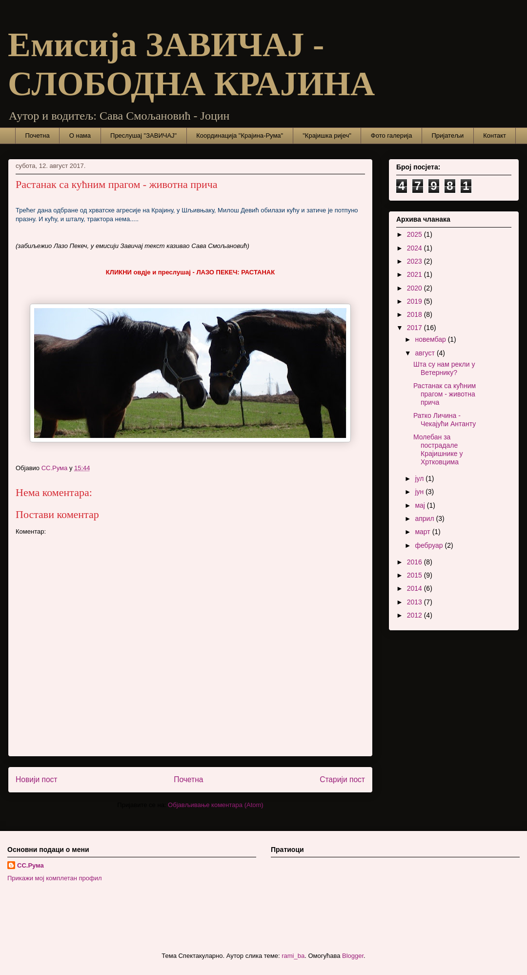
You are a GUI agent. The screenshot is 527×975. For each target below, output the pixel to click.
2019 (415, 301)
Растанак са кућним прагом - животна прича (444, 394)
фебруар (430, 545)
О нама (80, 135)
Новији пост (37, 779)
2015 (415, 575)
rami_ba (293, 955)
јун (420, 492)
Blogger (353, 955)
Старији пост (342, 779)
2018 (415, 314)
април (425, 518)
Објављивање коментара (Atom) (216, 805)
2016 (415, 562)
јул (420, 478)
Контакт (494, 135)
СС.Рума (30, 865)
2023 (415, 261)
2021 (415, 274)
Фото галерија (391, 135)
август (425, 353)
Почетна (37, 135)
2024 (415, 248)
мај (420, 505)
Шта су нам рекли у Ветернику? (444, 368)
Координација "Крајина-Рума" (239, 135)
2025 (415, 234)
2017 (415, 328)
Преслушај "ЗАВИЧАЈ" (143, 135)
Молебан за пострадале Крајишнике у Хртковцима (438, 449)
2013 (415, 602)
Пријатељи (447, 135)
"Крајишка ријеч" (327, 135)
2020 (415, 288)
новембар (431, 339)
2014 (415, 588)
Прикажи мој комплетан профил (54, 878)
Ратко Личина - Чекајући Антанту (444, 420)
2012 (415, 615)
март (423, 532)
